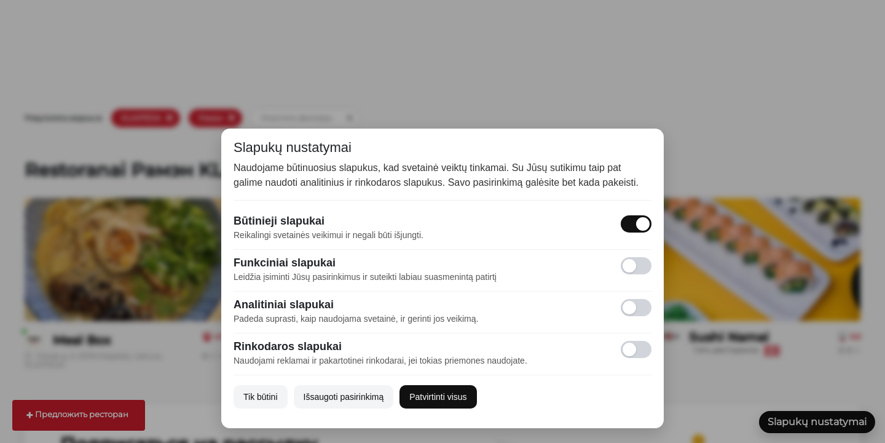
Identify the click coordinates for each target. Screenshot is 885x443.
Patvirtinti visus (437, 397)
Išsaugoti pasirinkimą (344, 397)
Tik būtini (260, 397)
